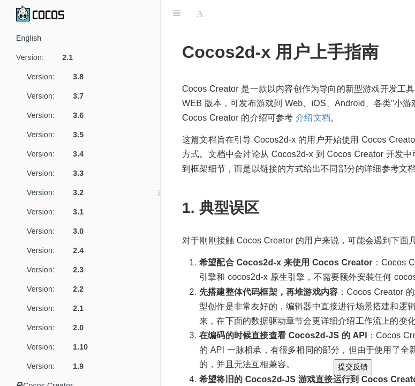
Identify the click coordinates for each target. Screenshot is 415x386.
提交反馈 (353, 366)
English (28, 38)
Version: (48, 57)
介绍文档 (313, 117)
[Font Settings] (200, 13)
